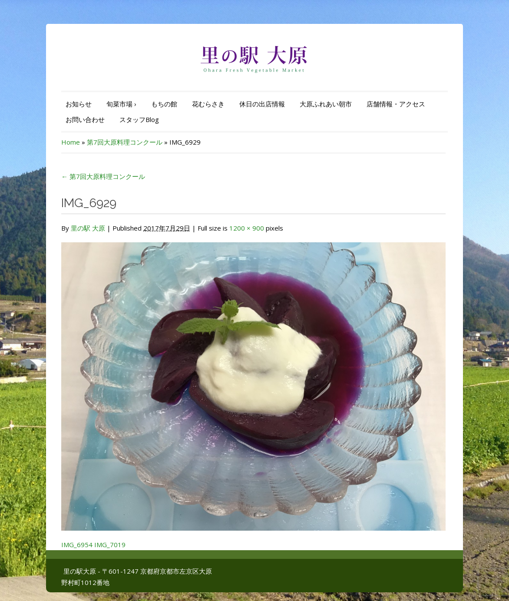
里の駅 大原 (88, 228)
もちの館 (164, 103)
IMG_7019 (110, 544)
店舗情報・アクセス (396, 103)
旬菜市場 (121, 103)
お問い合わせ (85, 119)
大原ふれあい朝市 (326, 103)
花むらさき (208, 103)
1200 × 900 (246, 228)
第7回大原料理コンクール (124, 142)
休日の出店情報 (262, 103)
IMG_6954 (77, 544)
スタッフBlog (139, 119)
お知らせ (79, 103)
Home (70, 142)
